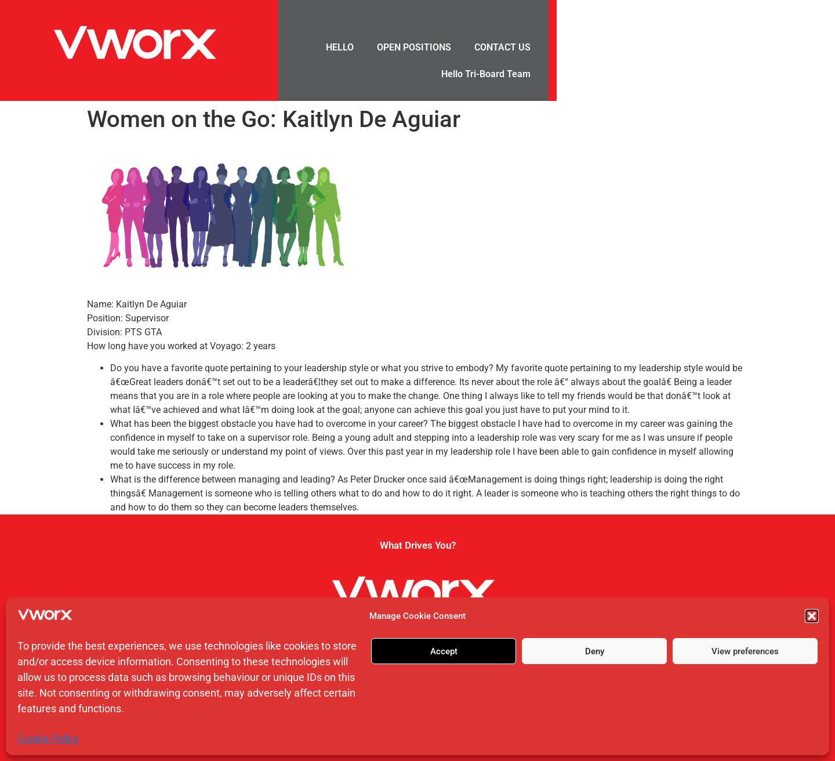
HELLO (340, 47)
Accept (444, 651)
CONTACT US (502, 47)
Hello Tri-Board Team (486, 73)
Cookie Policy (48, 739)
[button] (812, 616)
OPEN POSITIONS (414, 47)
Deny (594, 651)
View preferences (745, 651)
